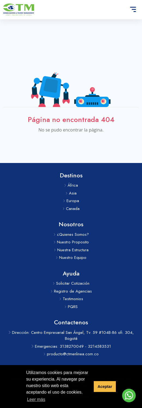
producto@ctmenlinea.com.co (71, 354)
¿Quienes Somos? (71, 234)
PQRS (71, 307)
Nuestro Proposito (71, 242)
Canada (71, 209)
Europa (71, 201)
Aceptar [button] (105, 386)
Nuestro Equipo (71, 258)
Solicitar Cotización (71, 283)
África (71, 185)
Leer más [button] (36, 399)
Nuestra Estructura (71, 250)
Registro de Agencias (71, 291)
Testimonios (71, 299)
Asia (71, 193)
